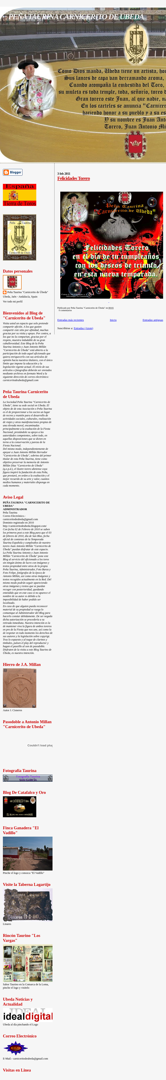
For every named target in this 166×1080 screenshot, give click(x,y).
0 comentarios (65, 310)
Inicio (113, 320)
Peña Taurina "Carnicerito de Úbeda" (27, 292)
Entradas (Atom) (83, 328)
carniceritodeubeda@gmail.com (20, 380)
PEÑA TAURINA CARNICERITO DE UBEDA (76, 16)
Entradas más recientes (70, 320)
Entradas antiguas (153, 320)
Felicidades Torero (73, 178)
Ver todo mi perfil (12, 301)
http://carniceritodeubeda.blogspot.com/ (25, 526)
